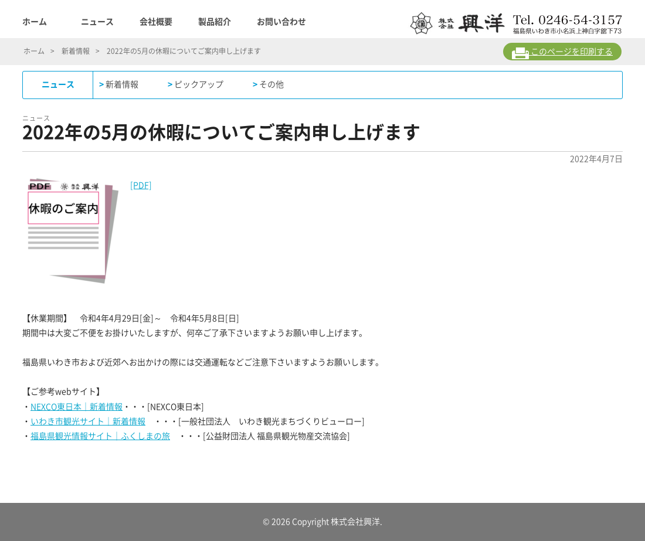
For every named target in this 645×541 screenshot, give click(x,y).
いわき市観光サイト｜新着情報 (87, 421)
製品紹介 (214, 22)
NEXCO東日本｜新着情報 (76, 407)
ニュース (97, 22)
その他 (271, 84)
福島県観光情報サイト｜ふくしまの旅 (100, 436)
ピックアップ (198, 84)
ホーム (34, 22)
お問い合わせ (281, 22)
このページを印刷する (562, 53)
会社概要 (156, 22)
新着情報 (76, 51)
